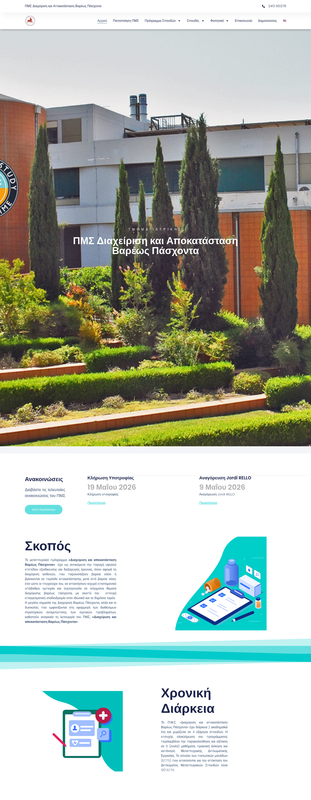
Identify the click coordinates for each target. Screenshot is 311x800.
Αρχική (102, 20)
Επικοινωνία (243, 20)
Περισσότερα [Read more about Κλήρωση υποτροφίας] (96, 503)
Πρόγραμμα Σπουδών (163, 20)
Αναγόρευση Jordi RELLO (225, 478)
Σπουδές (195, 20)
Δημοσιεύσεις (267, 20)
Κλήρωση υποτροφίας (110, 478)
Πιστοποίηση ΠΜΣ (126, 20)
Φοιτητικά (219, 20)
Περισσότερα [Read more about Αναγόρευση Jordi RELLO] (208, 503)
